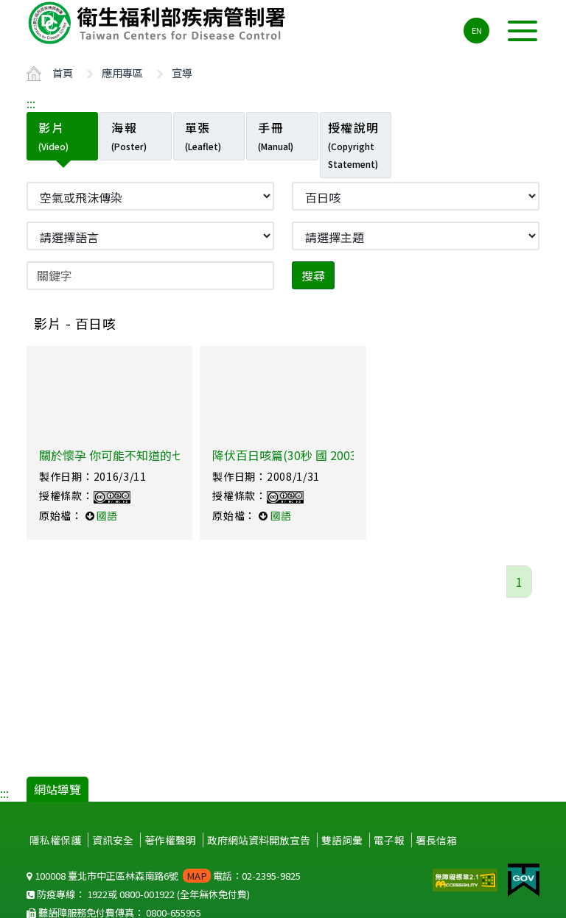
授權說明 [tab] (354, 144)
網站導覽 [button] (57, 789)
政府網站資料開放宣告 (258, 840)
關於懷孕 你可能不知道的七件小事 (129, 455)
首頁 (62, 72)
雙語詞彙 (342, 840)
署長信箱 (436, 840)
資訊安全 (112, 840)
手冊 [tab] (275, 135)
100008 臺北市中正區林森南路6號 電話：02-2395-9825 (164, 876)
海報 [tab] (129, 135)
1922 (97, 894)
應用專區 (122, 72)
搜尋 (313, 275)
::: (31, 103)
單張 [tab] (203, 135)
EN (477, 30)
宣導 (182, 72)
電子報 (389, 840)
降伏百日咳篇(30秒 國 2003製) (292, 455)
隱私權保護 (55, 840)
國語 (107, 515)
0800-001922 (147, 894)
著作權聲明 (170, 840)
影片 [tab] (53, 135)
